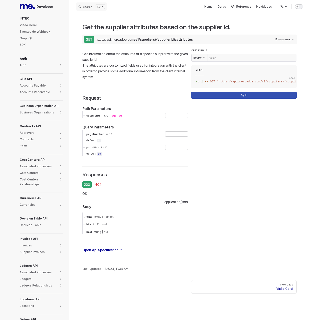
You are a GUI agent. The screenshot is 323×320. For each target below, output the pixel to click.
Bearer (199, 57)
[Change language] (284, 6)
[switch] (299, 6)
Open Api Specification (102, 250)
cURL (199, 70)
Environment (284, 39)
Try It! (267, 95)
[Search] (91, 6)
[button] (41, 18)
